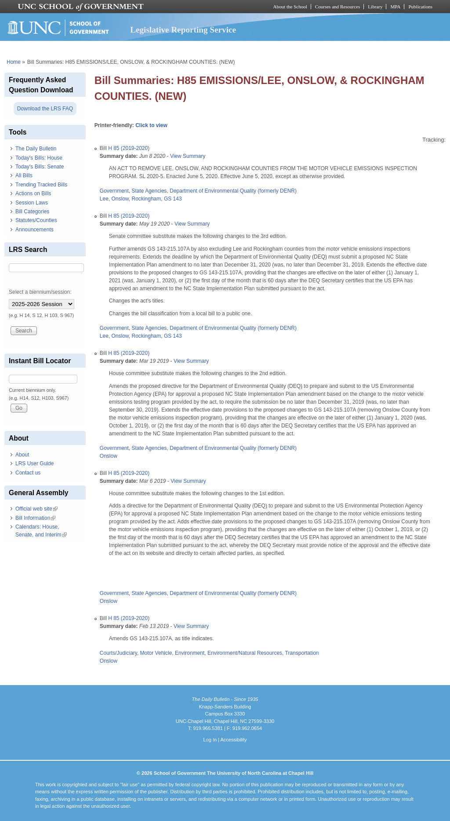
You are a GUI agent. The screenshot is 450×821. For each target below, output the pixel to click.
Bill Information (35, 518)
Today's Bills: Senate (39, 167)
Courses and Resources (337, 6)
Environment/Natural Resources (244, 653)
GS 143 (173, 199)
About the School (290, 6)
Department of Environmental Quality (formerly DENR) (233, 191)
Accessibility (233, 739)
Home (14, 62)
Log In (210, 739)
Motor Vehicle (156, 653)
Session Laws (31, 203)
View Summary (187, 156)
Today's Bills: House (38, 158)
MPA (395, 6)
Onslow (120, 199)
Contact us (27, 473)
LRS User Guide (34, 463)
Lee (104, 199)
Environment (189, 653)
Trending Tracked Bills (41, 185)
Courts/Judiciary (118, 653)
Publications (420, 6)
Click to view (151, 125)
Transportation (302, 653)
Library (375, 6)
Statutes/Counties (36, 220)
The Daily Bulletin (35, 149)
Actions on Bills (33, 193)
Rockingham (146, 199)
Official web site (36, 509)
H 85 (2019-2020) (128, 148)
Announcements (34, 229)
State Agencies (149, 191)
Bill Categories (32, 211)
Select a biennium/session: (40, 292)
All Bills (24, 175)
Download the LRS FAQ (45, 109)
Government (114, 191)
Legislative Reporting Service (183, 29)
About (22, 455)
